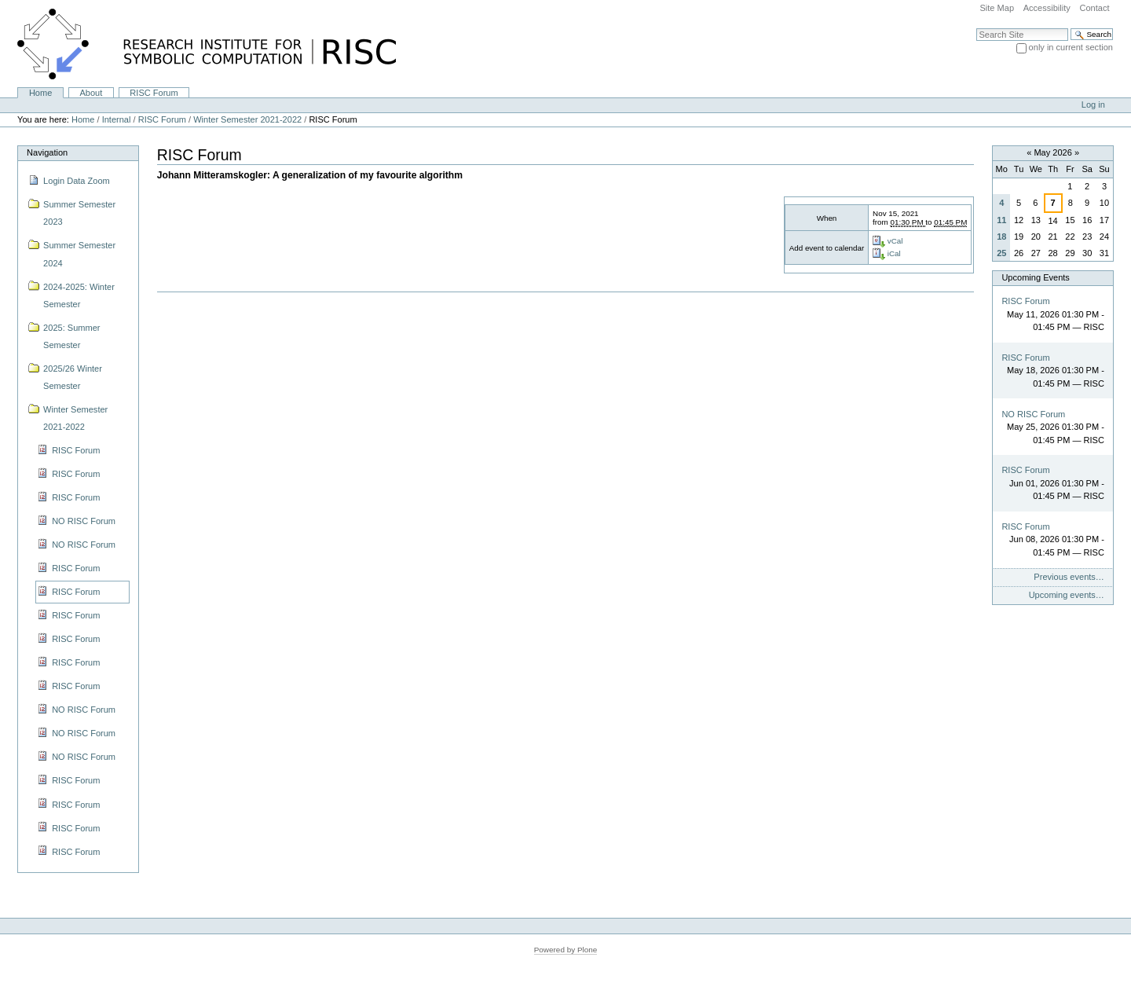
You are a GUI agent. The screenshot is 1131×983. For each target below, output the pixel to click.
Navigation (47, 152)
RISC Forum (154, 92)
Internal (116, 119)
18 (1001, 236)
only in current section (1071, 47)
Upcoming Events (1035, 277)
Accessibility (1047, 8)
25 (1001, 253)
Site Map (996, 8)
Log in (1093, 104)
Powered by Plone (566, 949)
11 (1001, 220)
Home (40, 92)
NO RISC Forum (1033, 414)
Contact (1094, 8)
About (90, 92)
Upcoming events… (1066, 595)
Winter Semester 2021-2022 (247, 119)
